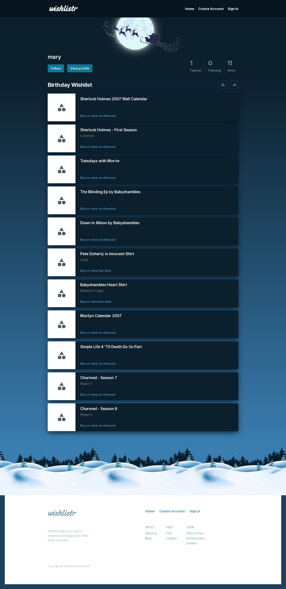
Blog (148, 538)
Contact (171, 538)
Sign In (233, 9)
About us (151, 533)
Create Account (211, 9)
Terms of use (194, 533)
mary (54, 56)
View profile (79, 68)
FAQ (169, 533)
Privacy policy (195, 538)
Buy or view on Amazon (98, 116)
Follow (56, 68)
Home (189, 9)
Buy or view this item (95, 270)
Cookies (191, 543)
